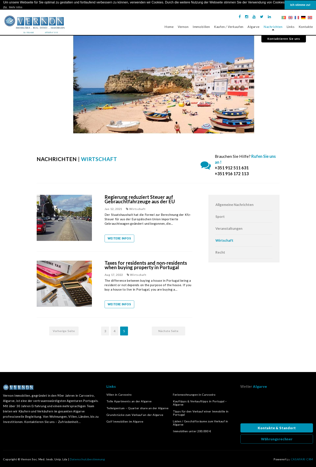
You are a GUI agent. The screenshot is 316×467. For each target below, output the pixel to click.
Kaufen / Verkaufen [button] (228, 26)
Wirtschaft (224, 240)
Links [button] (291, 26)
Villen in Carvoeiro (119, 394)
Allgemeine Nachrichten (234, 204)
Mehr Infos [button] (15, 7)
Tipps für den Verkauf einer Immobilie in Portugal (201, 413)
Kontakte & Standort (277, 428)
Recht (220, 252)
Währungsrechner (277, 439)
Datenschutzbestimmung (87, 459)
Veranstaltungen (228, 228)
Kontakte (306, 26)
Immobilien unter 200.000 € (192, 431)
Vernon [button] (183, 26)
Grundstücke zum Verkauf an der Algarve (134, 414)
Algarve (253, 26)
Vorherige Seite (64, 331)
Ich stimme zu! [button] (300, 4)
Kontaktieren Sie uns (283, 39)
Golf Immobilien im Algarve (124, 421)
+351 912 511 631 (232, 167)
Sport (220, 216)
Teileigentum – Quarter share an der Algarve (137, 408)
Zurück (288, 456)
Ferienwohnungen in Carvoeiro (194, 394)
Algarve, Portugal (276, 407)
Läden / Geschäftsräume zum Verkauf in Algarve (200, 423)
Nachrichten (273, 26)
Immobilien (201, 26)
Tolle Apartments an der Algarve (129, 401)
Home (169, 26)
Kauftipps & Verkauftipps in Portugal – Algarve (200, 403)
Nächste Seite (168, 331)
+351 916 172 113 (232, 173)
